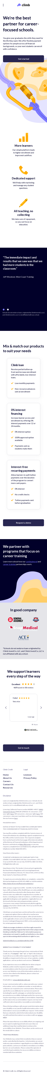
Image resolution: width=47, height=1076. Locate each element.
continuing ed (31, 561)
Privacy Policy (30, 778)
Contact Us (8, 784)
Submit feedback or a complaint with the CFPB (18, 941)
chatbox (5, 906)
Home (6, 775)
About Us (7, 778)
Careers (7, 781)
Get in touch (23, 748)
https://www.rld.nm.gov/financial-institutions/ (18, 883)
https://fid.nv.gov (25, 844)
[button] (6, 708)
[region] (23, 707)
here (12, 814)
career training (9, 564)
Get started (23, 59)
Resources (8, 787)
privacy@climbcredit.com (21, 980)
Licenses (28, 775)
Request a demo (23, 523)
